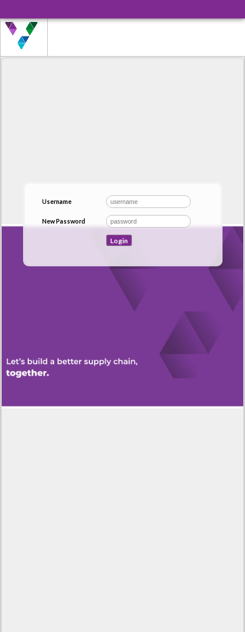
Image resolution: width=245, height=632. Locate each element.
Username (56, 201)
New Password (63, 221)
